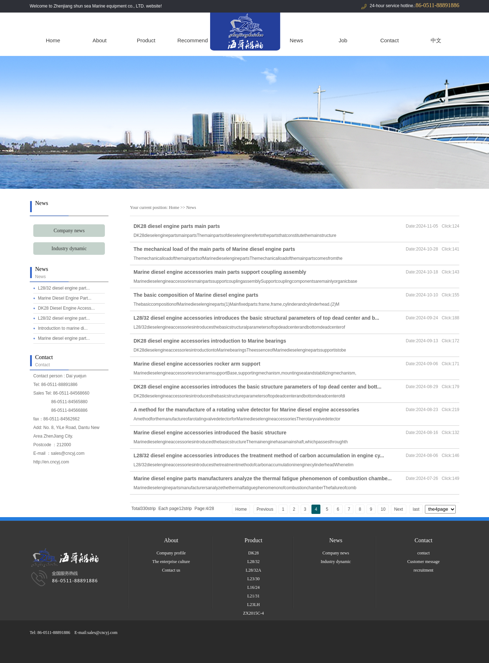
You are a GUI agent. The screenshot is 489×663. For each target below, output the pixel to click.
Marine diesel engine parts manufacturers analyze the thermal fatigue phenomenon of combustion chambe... (263, 478)
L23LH (253, 604)
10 (383, 509)
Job (343, 40)
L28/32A (253, 570)
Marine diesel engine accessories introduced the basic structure (210, 432)
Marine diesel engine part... (64, 338)
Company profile (171, 552)
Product (146, 40)
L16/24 (253, 587)
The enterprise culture (171, 561)
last (416, 509)
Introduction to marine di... (63, 328)
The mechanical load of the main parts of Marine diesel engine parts (214, 249)
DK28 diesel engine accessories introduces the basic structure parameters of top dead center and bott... (257, 387)
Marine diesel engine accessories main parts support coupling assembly (220, 272)
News (296, 40)
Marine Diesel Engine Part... (64, 298)
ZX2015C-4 (253, 613)
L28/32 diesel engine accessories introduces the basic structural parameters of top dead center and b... (256, 318)
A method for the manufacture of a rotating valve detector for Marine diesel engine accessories (246, 409)
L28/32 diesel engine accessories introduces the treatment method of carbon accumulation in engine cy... (259, 455)
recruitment (423, 570)
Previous (265, 509)
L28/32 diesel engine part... (64, 288)
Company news (69, 230)
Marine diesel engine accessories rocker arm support (197, 364)
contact (423, 552)
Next (398, 509)
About (99, 40)
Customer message (423, 561)
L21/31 (253, 595)
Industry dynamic (69, 248)
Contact (389, 40)
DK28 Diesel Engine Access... (66, 308)
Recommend (192, 40)
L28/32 (253, 561)
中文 (436, 40)
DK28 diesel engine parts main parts (177, 226)
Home (53, 40)
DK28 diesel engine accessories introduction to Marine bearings (210, 341)
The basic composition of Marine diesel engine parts (196, 295)
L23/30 (253, 578)
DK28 (253, 552)
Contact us (171, 570)
